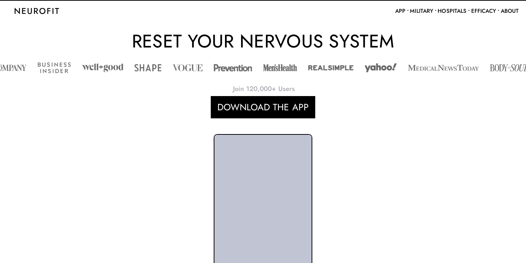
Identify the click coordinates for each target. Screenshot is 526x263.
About (510, 11)
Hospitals (452, 11)
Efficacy (483, 11)
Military (421, 11)
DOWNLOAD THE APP (263, 107)
